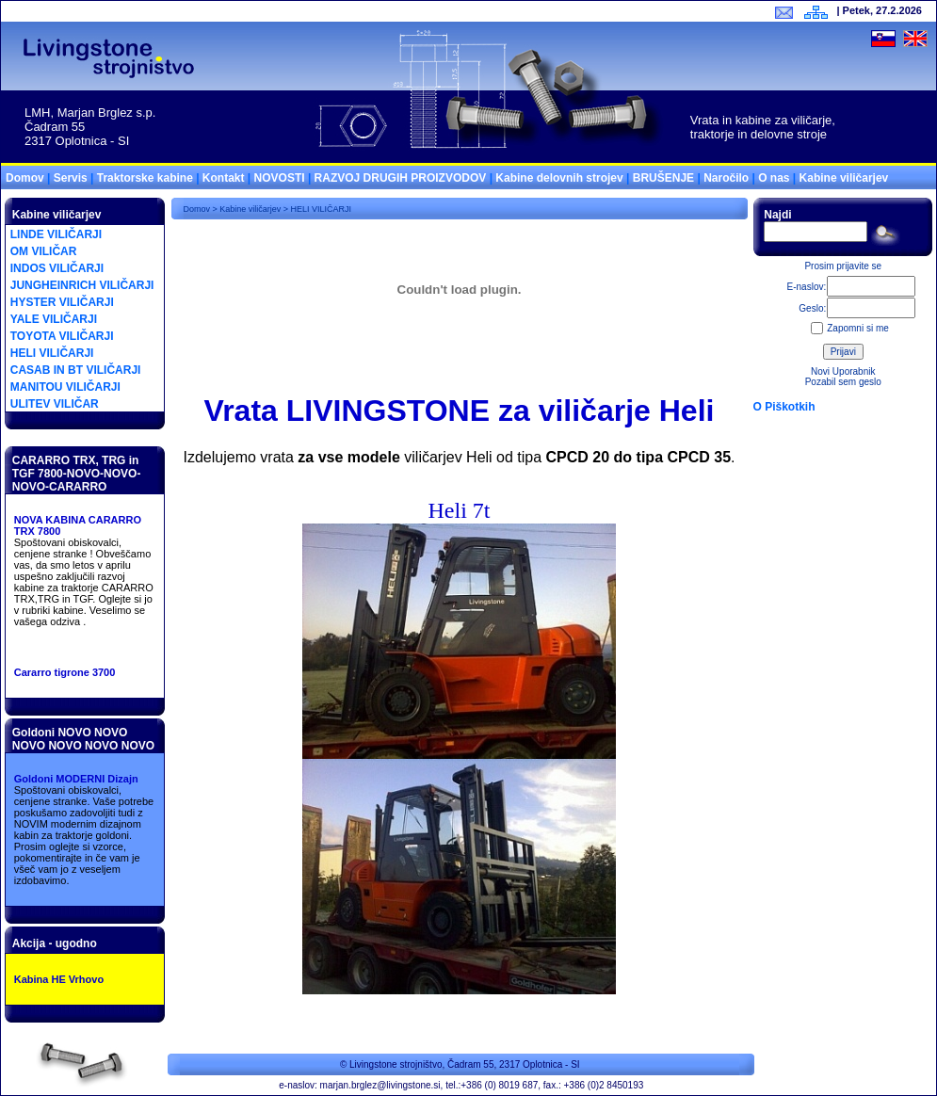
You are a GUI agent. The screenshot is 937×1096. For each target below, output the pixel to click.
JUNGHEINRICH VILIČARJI (82, 285)
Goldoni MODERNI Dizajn (76, 778)
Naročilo (726, 178)
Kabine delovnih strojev (558, 178)
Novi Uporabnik (843, 371)
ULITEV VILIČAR (54, 404)
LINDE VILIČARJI (56, 234)
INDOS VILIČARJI (57, 268)
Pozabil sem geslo (843, 382)
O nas (773, 178)
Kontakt (223, 178)
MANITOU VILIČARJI (65, 387)
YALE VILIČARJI (53, 319)
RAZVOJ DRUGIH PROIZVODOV (401, 178)
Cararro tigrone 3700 (65, 672)
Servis (71, 178)
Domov (25, 178)
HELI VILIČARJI (52, 353)
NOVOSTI (279, 178)
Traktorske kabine (145, 178)
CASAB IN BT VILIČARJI (75, 370)
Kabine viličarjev (844, 178)
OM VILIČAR (43, 251)
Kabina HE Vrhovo (59, 979)
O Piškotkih (784, 406)
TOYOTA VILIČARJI (62, 336)
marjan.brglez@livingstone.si (380, 1085)
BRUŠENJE (663, 178)
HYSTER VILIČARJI (62, 302)
